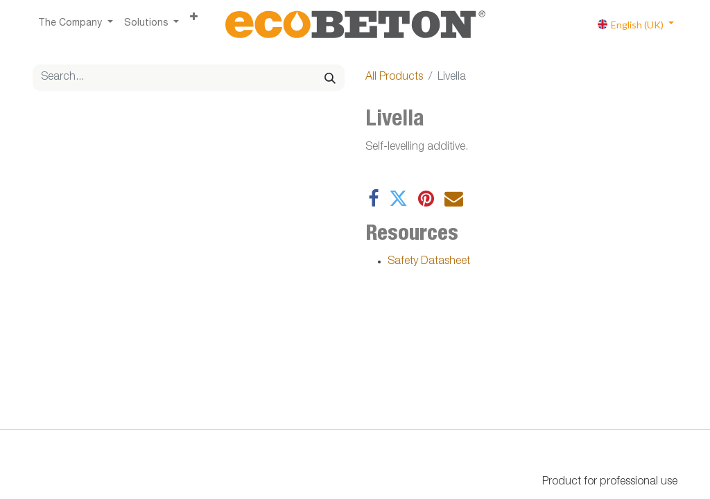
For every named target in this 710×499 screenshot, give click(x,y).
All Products (394, 77)
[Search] (330, 77)
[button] (193, 18)
